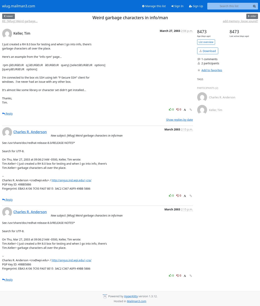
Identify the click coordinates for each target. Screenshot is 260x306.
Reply (7, 113)
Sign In (177, 6)
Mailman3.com (136, 301)
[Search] (254, 6)
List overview (206, 42)
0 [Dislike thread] (179, 109)
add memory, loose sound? (240, 21)
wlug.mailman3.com (18, 6)
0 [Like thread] (171, 109)
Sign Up (196, 6)
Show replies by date (179, 120)
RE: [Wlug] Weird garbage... (20, 21)
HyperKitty (131, 296)
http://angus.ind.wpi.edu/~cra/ (71, 180)
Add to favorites (209, 70)
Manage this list (154, 6)
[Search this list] (229, 6)
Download (207, 51)
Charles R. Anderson (30, 131)
